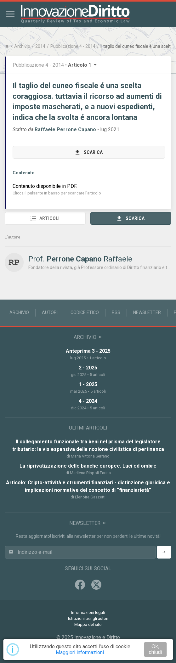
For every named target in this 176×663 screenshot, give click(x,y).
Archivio (22, 46)
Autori (50, 312)
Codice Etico (85, 312)
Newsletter (147, 312)
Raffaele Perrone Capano (65, 129)
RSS (116, 312)
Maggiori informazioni (80, 652)
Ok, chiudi (155, 649)
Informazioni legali (88, 612)
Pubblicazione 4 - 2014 (72, 46)
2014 (40, 46)
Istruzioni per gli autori (88, 618)
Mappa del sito (88, 624)
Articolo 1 (83, 65)
